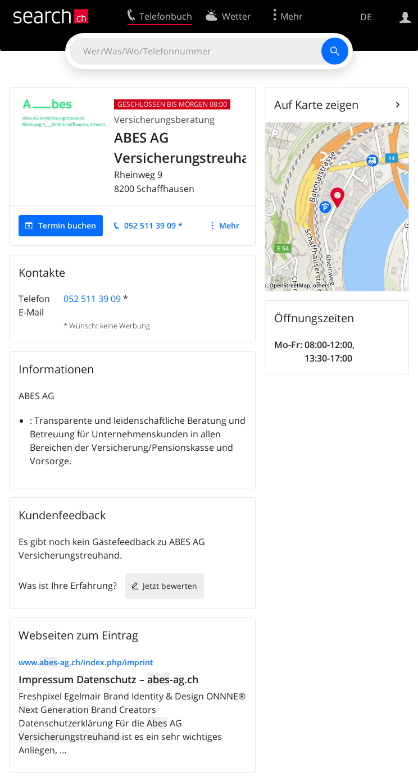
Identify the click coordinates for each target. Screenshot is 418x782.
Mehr (229, 225)
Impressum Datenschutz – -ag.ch (108, 679)
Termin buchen (67, 225)
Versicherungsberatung (164, 119)
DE (366, 17)
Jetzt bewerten (170, 585)
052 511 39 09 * (153, 225)
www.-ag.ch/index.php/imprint (86, 662)
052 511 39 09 (92, 298)
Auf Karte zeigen (316, 104)
